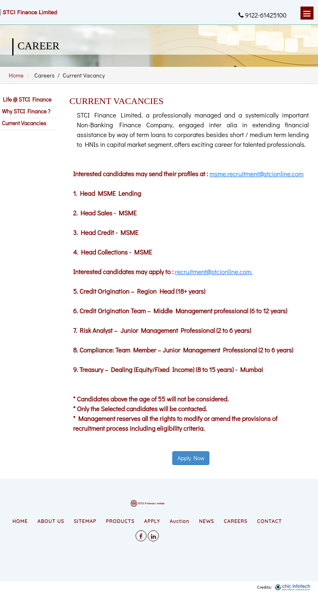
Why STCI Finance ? (25, 111)
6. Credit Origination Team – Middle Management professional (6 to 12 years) (180, 310)
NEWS (206, 521)
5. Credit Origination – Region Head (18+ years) (139, 291)
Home (16, 75)
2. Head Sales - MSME (105, 212)
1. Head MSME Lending (107, 193)
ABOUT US (51, 521)
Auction (179, 521)
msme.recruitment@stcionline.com (256, 173)
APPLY (152, 521)
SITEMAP (85, 521)
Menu (307, 13)
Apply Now (191, 458)
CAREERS (235, 521)
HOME (20, 521)
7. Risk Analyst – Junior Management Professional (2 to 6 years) (162, 330)
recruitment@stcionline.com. (214, 271)
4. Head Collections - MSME (112, 252)
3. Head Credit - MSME (105, 232)
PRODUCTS (120, 521)
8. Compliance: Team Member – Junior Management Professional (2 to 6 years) (183, 350)
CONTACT (269, 521)
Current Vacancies (23, 123)
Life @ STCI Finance (25, 99)
